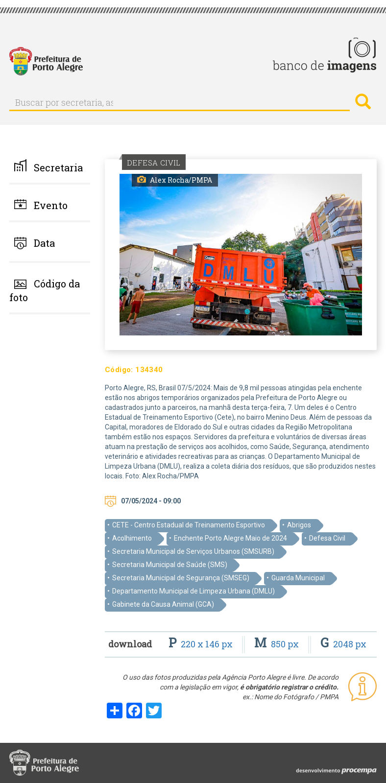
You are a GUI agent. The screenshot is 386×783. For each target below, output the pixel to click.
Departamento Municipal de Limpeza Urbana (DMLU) (193, 591)
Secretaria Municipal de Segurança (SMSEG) (180, 578)
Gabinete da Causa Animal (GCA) (163, 604)
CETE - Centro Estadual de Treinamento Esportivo (188, 525)
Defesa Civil (327, 538)
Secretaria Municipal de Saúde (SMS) (169, 565)
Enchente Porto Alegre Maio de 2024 (230, 538)
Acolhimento (132, 538)
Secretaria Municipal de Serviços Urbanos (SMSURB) (193, 551)
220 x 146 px (202, 644)
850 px (277, 644)
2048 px (343, 644)
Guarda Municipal (298, 578)
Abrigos (299, 525)
